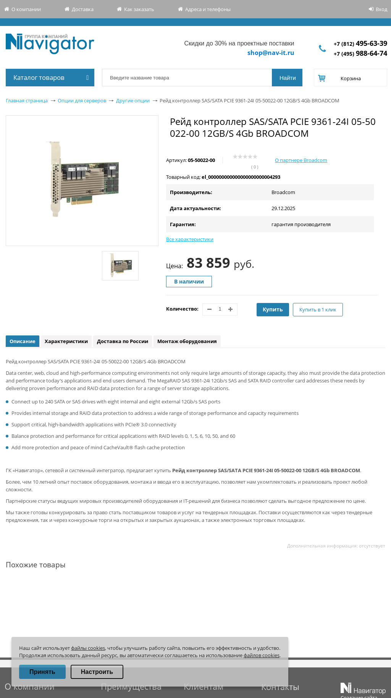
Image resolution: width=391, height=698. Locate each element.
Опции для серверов (82, 100)
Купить (273, 309)
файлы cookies (88, 648)
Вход (381, 9)
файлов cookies (262, 655)
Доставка (83, 9)
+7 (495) (360, 53)
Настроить (97, 672)
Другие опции (133, 100)
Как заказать (139, 9)
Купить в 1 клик (317, 309)
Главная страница (27, 100)
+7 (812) (360, 43)
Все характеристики (189, 239)
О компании (26, 9)
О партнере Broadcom (301, 160)
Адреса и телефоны (208, 9)
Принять (42, 672)
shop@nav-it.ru (270, 53)
